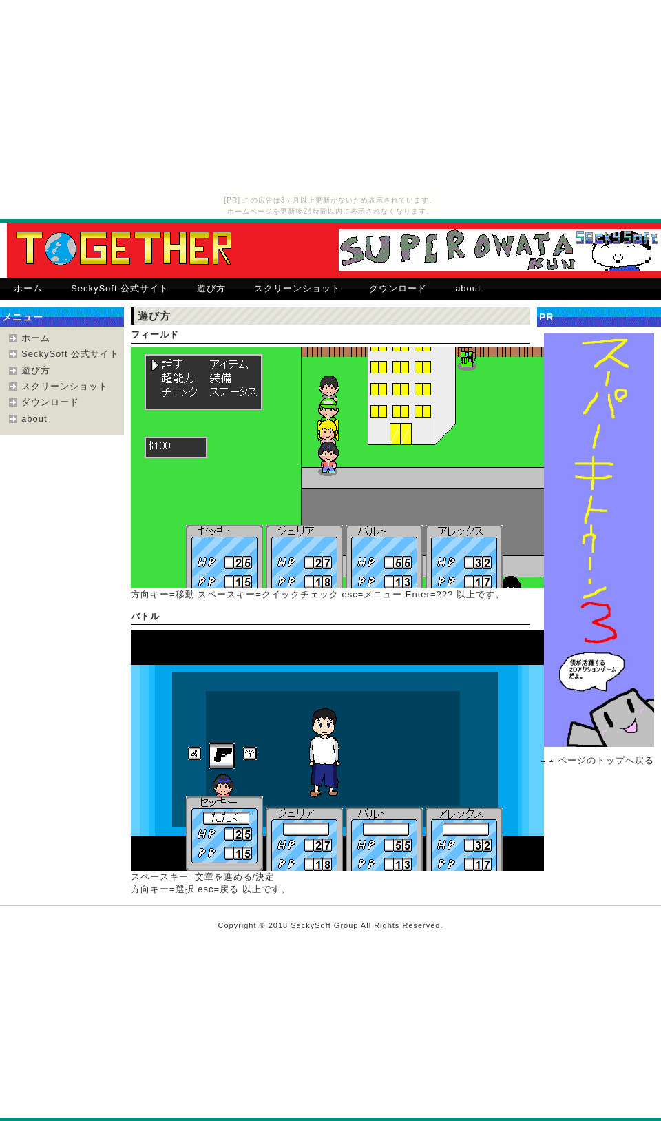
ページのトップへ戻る (606, 760)
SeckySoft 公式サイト (120, 288)
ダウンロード (398, 288)
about (468, 288)
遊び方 (211, 288)
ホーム (28, 288)
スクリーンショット (297, 288)
